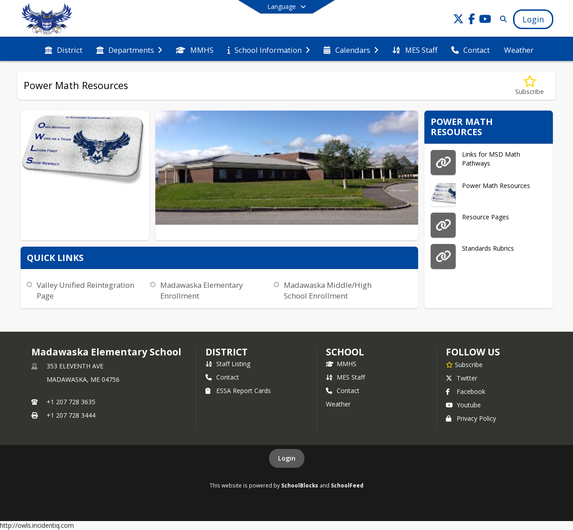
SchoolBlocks (299, 485)
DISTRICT (226, 352)
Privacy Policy (471, 418)
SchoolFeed (347, 485)
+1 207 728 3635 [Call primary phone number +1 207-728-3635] (71, 402)
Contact (222, 377)
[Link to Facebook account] (472, 20)
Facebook (465, 391)
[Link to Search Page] (501, 19)
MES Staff (345, 377)
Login (286, 458)
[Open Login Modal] (533, 19)
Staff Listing (227, 363)
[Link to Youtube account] (485, 20)
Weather (338, 404)
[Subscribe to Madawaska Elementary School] (464, 364)
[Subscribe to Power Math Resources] (529, 85)
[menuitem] (63, 49)
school (345, 352)
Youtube (463, 405)
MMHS (341, 363)
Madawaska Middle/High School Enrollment (328, 290)
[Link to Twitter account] (458, 20)
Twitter (461, 378)
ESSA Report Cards (238, 390)
